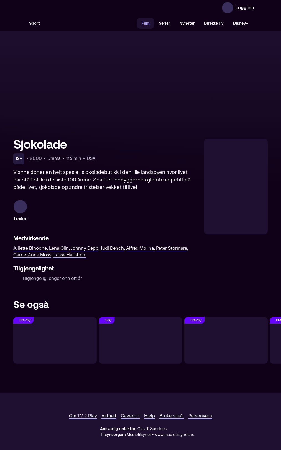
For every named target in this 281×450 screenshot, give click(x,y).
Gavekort (130, 407)
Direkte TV (214, 23)
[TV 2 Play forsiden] (54, 7)
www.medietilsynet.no (174, 425)
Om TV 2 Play (83, 407)
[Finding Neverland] (226, 331)
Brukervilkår (171, 407)
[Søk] (18, 23)
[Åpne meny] (262, 7)
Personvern (200, 407)
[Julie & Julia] (55, 331)
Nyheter (187, 23)
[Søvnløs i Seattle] (140, 331)
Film (145, 23)
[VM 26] (91, 23)
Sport (34, 23)
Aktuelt (108, 407)
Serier (164, 23)
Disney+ (240, 23)
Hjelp (149, 407)
